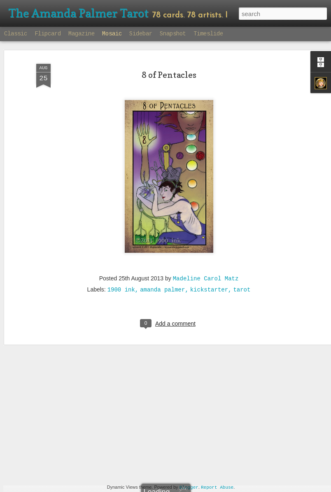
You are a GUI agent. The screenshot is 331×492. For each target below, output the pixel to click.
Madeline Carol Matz (206, 260)
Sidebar (140, 33)
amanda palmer (162, 271)
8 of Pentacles (169, 57)
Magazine (81, 33)
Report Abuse (217, 487)
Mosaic (112, 33)
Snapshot (173, 33)
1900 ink (121, 271)
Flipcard (48, 33)
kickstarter (209, 271)
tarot (241, 271)
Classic (15, 33)
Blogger (188, 487)
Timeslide (208, 33)
